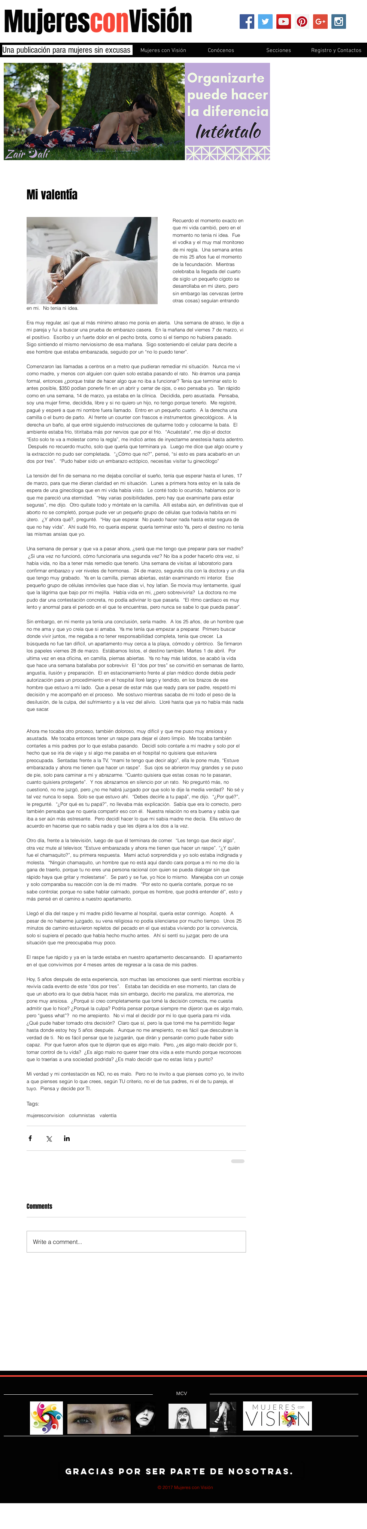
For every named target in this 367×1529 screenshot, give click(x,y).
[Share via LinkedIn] (66, 1138)
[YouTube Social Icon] (283, 21)
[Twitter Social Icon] (265, 21)
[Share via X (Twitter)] (48, 1138)
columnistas (82, 1115)
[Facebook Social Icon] (247, 21)
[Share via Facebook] (30, 1138)
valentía (108, 1115)
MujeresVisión (98, 21)
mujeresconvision (45, 1115)
